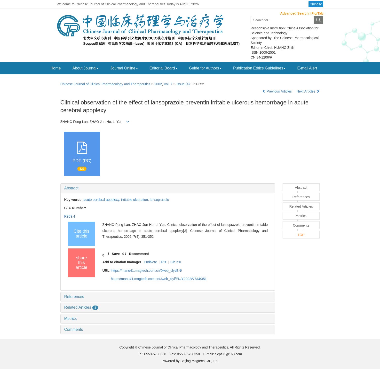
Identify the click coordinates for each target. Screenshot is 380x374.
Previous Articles (277, 91)
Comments (73, 329)
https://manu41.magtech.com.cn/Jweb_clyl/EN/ (146, 270)
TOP (301, 235)
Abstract (71, 188)
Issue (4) (183, 84)
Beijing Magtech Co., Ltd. (199, 361)
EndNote (150, 262)
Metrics (70, 318)
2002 (158, 84)
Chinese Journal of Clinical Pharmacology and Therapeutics (105, 84)
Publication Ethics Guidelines (259, 68)
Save (116, 254)
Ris (163, 262)
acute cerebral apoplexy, (102, 200)
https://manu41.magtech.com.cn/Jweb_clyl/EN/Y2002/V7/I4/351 (158, 279)
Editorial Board (163, 68)
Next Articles (308, 91)
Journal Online (124, 68)
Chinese (316, 4)
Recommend (139, 254)
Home (55, 68)
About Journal (85, 68)
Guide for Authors (205, 68)
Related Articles (81, 307)
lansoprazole (159, 200)
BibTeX (175, 262)
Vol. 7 (168, 84)
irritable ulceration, (135, 200)
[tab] (168, 188)
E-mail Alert (307, 68)
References (74, 297)
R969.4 (69, 216)
